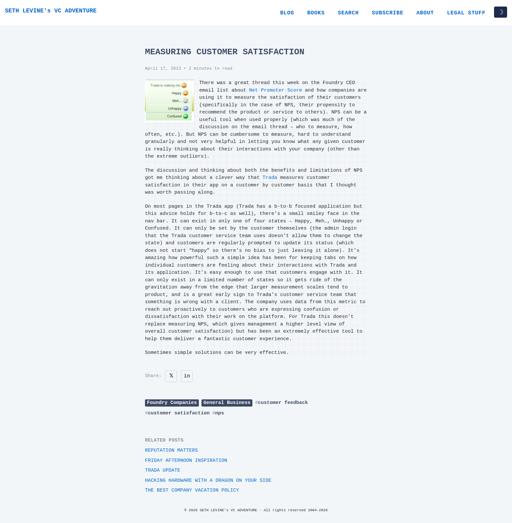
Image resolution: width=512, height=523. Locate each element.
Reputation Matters (171, 450)
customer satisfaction (179, 413)
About (425, 13)
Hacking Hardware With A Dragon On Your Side (208, 480)
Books (316, 13)
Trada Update (162, 470)
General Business (226, 403)
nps (219, 413)
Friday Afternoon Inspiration (186, 460)
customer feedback (283, 403)
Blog (287, 13)
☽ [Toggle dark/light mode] (501, 12)
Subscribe (388, 13)
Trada (270, 178)
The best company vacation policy (192, 490)
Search (348, 13)
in (187, 376)
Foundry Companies (172, 403)
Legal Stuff (466, 13)
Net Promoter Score (275, 90)
